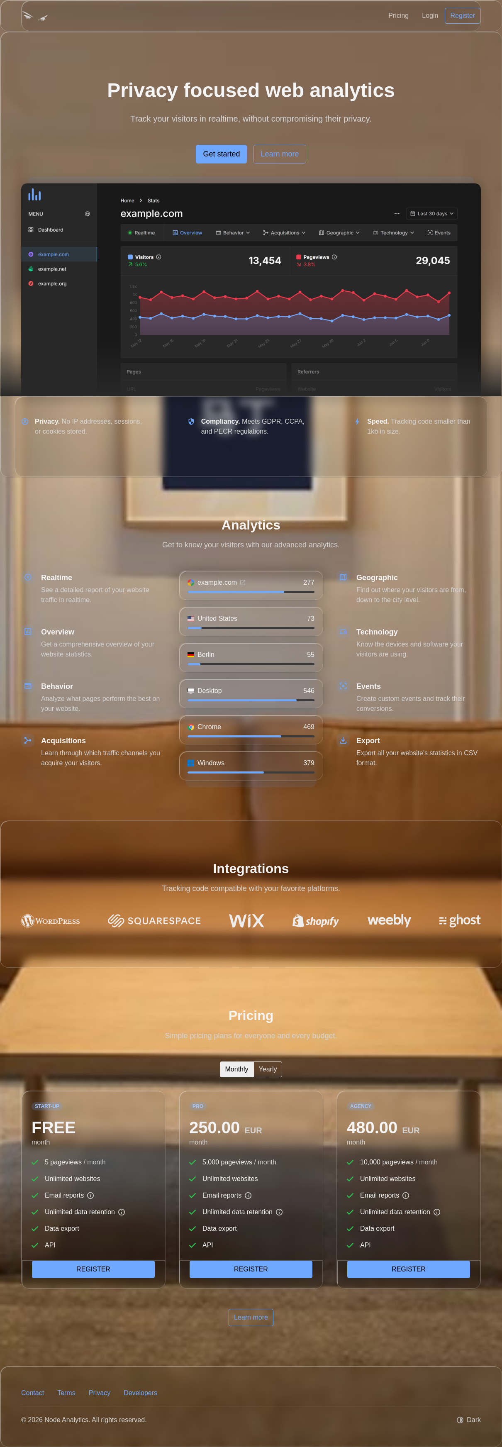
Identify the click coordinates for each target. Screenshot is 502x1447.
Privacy (99, 1392)
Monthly (237, 1068)
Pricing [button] (398, 15)
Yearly (268, 1068)
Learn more (280, 154)
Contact (32, 1392)
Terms (66, 1392)
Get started (221, 154)
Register (93, 1269)
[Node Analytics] (35, 15)
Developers (140, 1392)
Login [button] (430, 15)
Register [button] (462, 15)
